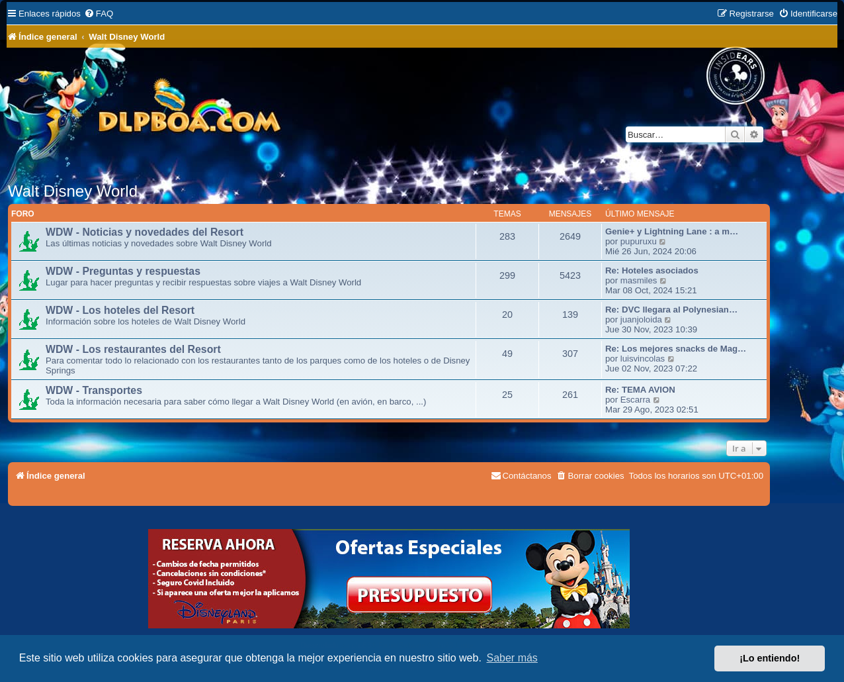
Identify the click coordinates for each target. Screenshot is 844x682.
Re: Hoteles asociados (651, 270)
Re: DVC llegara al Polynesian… (671, 310)
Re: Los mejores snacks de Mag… (675, 349)
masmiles (638, 280)
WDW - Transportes (94, 390)
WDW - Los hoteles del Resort (120, 310)
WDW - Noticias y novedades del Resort (144, 232)
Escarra (635, 400)
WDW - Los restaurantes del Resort (133, 349)
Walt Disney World (73, 191)
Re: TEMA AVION (640, 390)
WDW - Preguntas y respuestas (123, 271)
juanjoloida (641, 319)
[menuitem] (98, 13)
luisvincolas (642, 359)
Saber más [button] (512, 657)
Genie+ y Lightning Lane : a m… (671, 231)
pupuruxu (638, 241)
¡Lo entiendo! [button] (769, 658)
